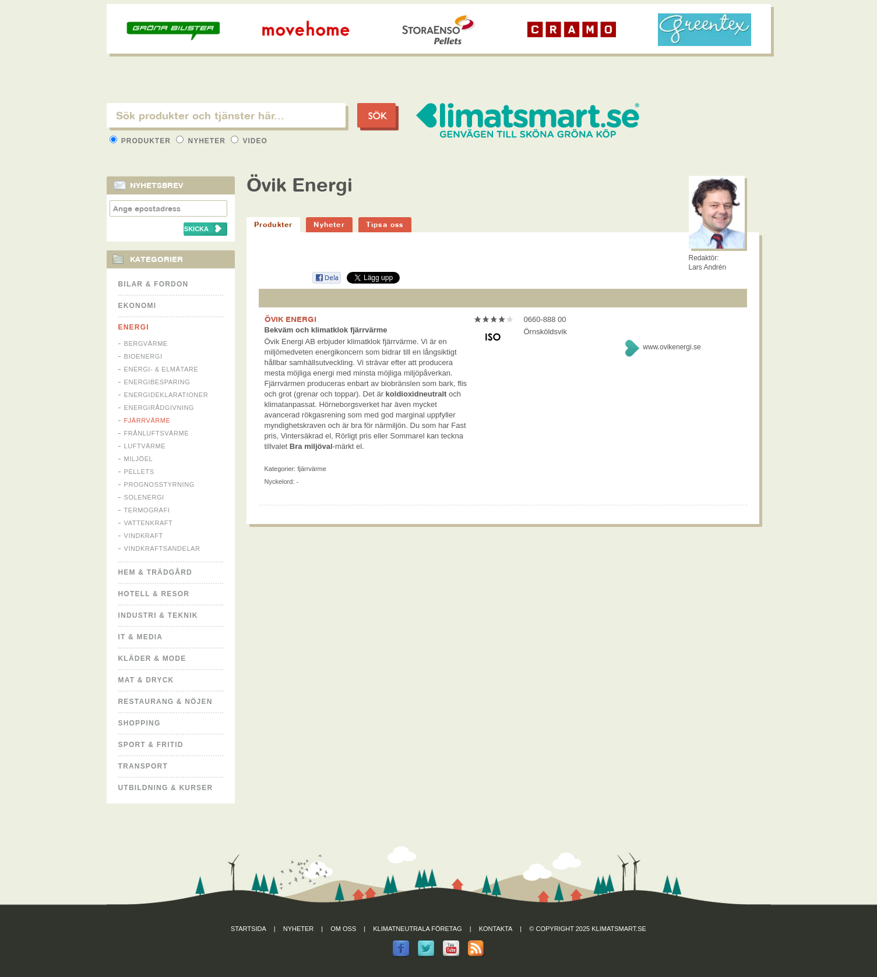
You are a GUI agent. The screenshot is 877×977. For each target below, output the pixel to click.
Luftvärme (145, 446)
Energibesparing (157, 381)
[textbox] (226, 115)
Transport (143, 766)
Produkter (142, 141)
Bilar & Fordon (153, 284)
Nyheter (202, 141)
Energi (133, 327)
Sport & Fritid (151, 745)
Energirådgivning (159, 407)
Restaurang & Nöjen (165, 702)
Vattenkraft (148, 522)
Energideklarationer (166, 394)
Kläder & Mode (152, 658)
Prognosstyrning (159, 484)
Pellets (139, 471)
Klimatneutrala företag (417, 928)
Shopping (139, 723)
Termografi (147, 510)
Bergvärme (146, 343)
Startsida (248, 928)
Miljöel (138, 458)
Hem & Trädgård (155, 572)
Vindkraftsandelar (162, 548)
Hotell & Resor (154, 594)
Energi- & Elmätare (161, 369)
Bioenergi (143, 356)
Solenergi (144, 497)
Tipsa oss (385, 224)
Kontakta (496, 928)
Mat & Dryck (146, 680)
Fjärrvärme (147, 420)
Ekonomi (137, 306)
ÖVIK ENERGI (290, 319)
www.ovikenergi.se (671, 347)
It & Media (140, 637)
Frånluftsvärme (156, 433)
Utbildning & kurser (165, 788)
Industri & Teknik (158, 615)
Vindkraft (143, 535)
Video (249, 141)
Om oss (343, 928)
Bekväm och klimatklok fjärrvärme (326, 329)
